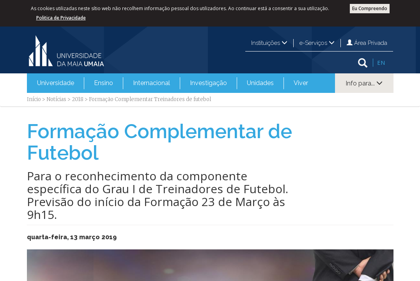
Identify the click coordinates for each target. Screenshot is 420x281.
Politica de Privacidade (61, 17)
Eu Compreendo (369, 8)
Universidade (55, 83)
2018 (77, 99)
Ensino (103, 83)
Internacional (151, 83)
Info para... (364, 83)
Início (34, 99)
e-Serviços (317, 42)
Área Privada (367, 42)
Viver (301, 83)
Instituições (269, 42)
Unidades (260, 83)
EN (381, 62)
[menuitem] (55, 83)
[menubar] (172, 83)
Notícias (56, 99)
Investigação (208, 83)
